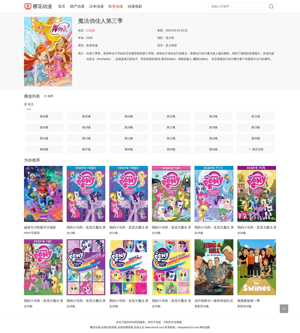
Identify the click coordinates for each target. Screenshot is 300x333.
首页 (61, 6)
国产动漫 (77, 6)
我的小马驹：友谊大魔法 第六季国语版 (128, 300)
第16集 (213, 127)
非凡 (29, 104)
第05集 (171, 149)
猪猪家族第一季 (248, 300)
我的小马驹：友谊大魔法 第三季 (128, 227)
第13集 (86, 138)
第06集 (128, 149)
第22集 (213, 116)
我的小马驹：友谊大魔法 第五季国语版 (214, 227)
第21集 (255, 116)
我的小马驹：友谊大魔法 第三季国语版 (86, 227)
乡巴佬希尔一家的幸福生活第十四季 (214, 300)
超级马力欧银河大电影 (40, 227)
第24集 (128, 116)
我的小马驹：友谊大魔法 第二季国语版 (171, 227)
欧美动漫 (115, 6)
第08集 (44, 149)
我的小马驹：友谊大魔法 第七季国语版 (86, 300)
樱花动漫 (42, 6)
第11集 (171, 138)
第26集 (44, 116)
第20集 (44, 127)
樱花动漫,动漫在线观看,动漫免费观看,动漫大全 (117, 327)
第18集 (128, 127)
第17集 (171, 127)
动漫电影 (135, 6)
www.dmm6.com (154, 327)
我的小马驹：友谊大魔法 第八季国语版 (171, 300)
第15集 (255, 127)
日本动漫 (96, 6)
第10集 (213, 138)
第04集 (213, 149)
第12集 (128, 138)
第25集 (86, 116)
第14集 (44, 138)
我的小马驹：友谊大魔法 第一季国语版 (43, 300)
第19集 (86, 127)
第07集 (86, 149)
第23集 (171, 116)
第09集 (255, 138)
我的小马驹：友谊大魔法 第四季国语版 (256, 227)
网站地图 (205, 327)
